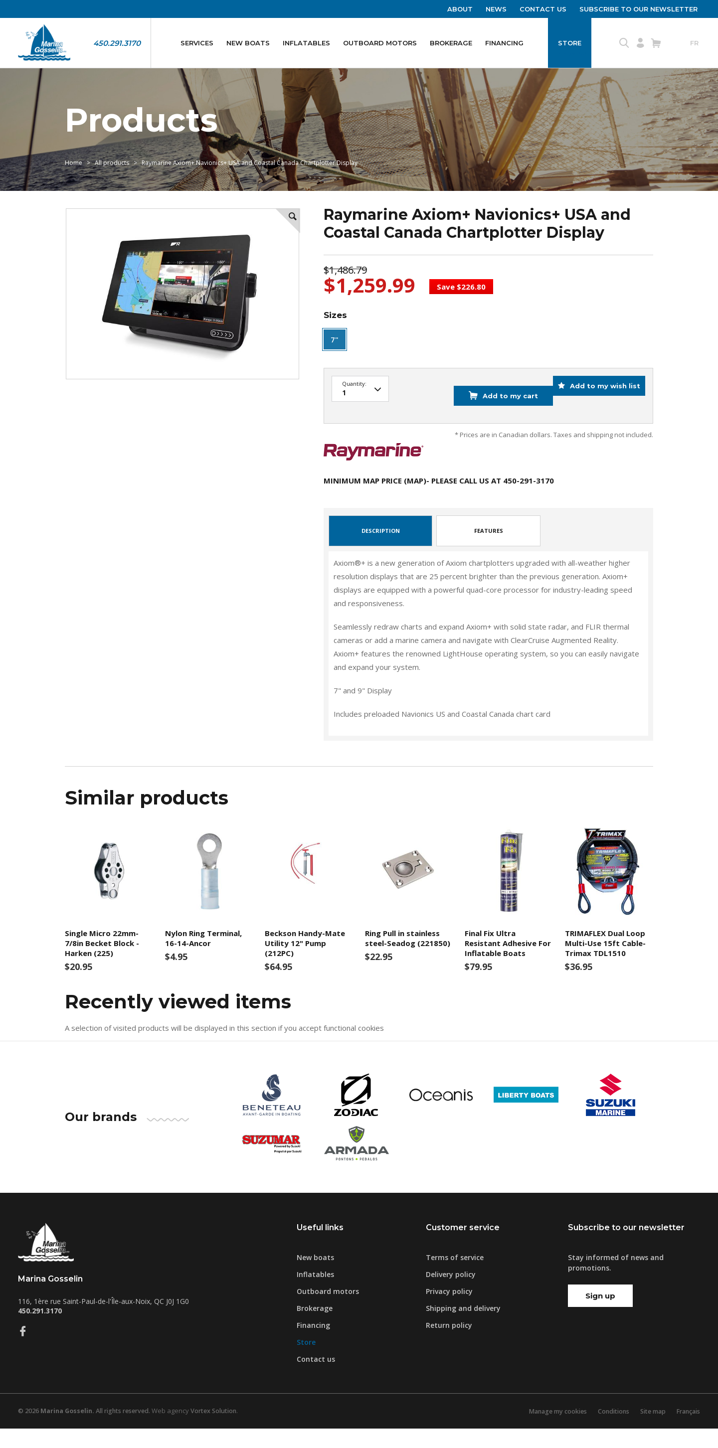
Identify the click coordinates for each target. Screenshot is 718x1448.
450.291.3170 (117, 43)
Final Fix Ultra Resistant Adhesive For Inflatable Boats (508, 962)
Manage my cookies (547, 1430)
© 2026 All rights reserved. (88, 1430)
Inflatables (306, 43)
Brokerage (451, 43)
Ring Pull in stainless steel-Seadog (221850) (407, 957)
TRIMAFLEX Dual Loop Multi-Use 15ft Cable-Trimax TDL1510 (605, 962)
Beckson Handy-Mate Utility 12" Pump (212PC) (305, 962)
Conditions (606, 1430)
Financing (504, 43)
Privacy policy (449, 1310)
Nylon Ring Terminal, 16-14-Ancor (203, 957)
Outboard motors (380, 43)
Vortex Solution (223, 1430)
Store (569, 43)
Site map (648, 1430)
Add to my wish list (598, 421)
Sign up (600, 1315)
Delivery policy (451, 1293)
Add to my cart (493, 421)
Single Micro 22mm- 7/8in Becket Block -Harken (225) (102, 962)
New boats (248, 43)
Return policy (449, 1344)
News (496, 9)
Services (196, 43)
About (460, 9)
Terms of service (455, 1277)
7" (335, 372)
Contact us (543, 9)
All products (112, 187)
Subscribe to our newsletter (638, 9)
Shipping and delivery (463, 1327)
